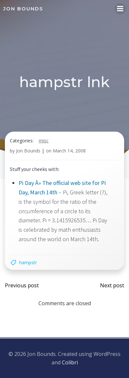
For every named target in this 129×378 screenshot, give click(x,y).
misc (44, 140)
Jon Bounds (28, 151)
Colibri (70, 362)
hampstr (28, 262)
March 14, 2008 (69, 151)
